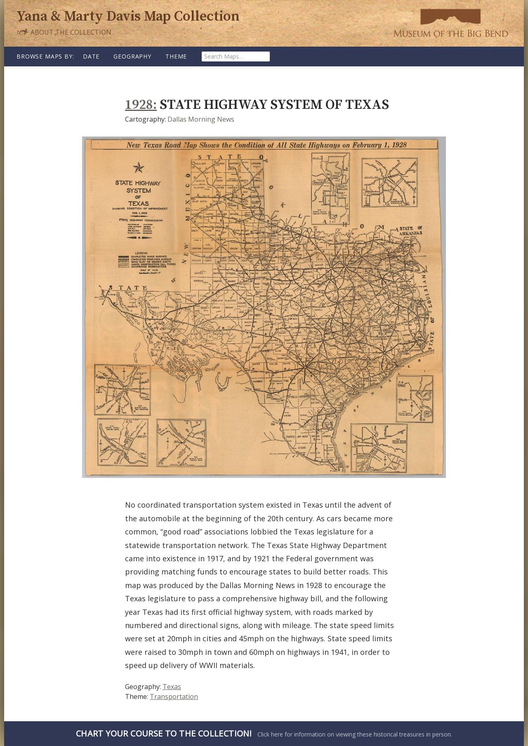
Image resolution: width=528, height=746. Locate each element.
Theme (176, 56)
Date (91, 56)
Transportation (174, 696)
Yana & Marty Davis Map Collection (128, 16)
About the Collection (63, 32)
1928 (139, 104)
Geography (132, 56)
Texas (172, 686)
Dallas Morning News (200, 119)
